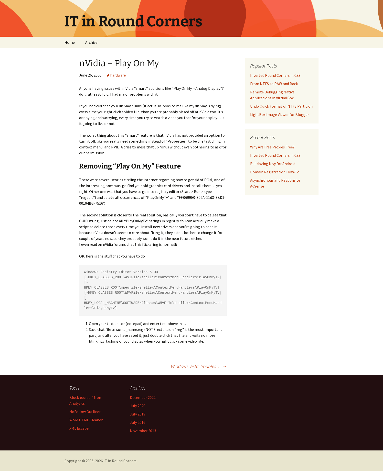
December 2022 (143, 397)
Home (69, 42)
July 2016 (137, 422)
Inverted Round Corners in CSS (275, 155)
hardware (118, 75)
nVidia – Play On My (119, 63)
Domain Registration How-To (274, 171)
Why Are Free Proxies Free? (272, 147)
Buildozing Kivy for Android (272, 163)
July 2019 (137, 414)
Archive (91, 42)
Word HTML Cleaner (86, 419)
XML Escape (79, 428)
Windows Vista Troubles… (199, 366)
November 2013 (143, 430)
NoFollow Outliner (85, 411)
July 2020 (137, 405)
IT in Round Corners (120, 460)
